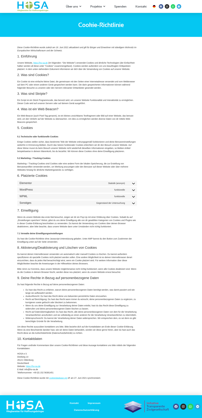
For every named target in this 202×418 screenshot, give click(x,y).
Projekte (97, 6)
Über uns (73, 6)
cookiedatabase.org (58, 378)
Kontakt (141, 6)
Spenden (120, 6)
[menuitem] (154, 6)
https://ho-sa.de (40, 63)
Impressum (94, 403)
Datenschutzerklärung (86, 410)
